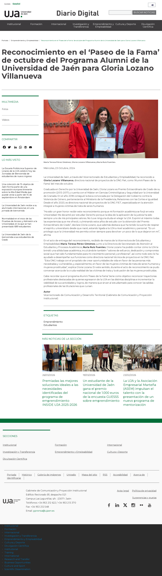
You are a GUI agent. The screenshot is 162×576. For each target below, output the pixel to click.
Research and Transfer (17, 559)
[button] (101, 130)
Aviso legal (123, 490)
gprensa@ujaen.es (43, 510)
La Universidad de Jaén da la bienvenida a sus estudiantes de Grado (18, 237)
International (11, 556)
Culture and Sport (14, 566)
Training (9, 552)
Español (16, 4)
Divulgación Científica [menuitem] (148, 25)
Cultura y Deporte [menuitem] (125, 24)
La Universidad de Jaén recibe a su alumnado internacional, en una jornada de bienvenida (19, 208)
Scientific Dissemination (17, 569)
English (7, 4)
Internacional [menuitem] (58, 24)
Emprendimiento (53, 321)
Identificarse (14, 478)
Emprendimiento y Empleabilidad (24, 40)
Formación (61, 445)
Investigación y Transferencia (19, 452)
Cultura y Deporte (117, 452)
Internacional (114, 445)
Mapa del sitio (89, 474)
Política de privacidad (144, 490)
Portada (5, 40)
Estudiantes (50, 325)
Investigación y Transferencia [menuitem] (81, 25)
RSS (105, 474)
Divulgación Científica (15, 459)
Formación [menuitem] (36, 24)
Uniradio (71, 474)
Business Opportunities (17, 562)
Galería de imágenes (49, 474)
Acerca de (139, 474)
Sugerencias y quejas (144, 497)
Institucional (10, 445)
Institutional (11, 549)
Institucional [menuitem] (14, 24)
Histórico (27, 474)
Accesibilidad (120, 474)
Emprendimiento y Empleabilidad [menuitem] (103, 25)
